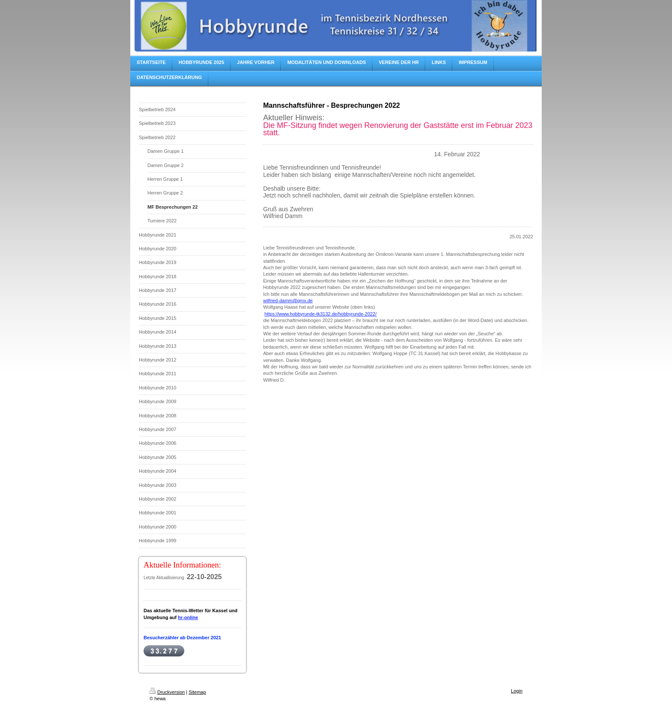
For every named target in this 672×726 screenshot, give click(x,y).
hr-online (188, 617)
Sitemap (197, 692)
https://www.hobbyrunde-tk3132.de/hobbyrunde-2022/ (320, 313)
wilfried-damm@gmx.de (288, 300)
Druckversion (167, 692)
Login (516, 690)
